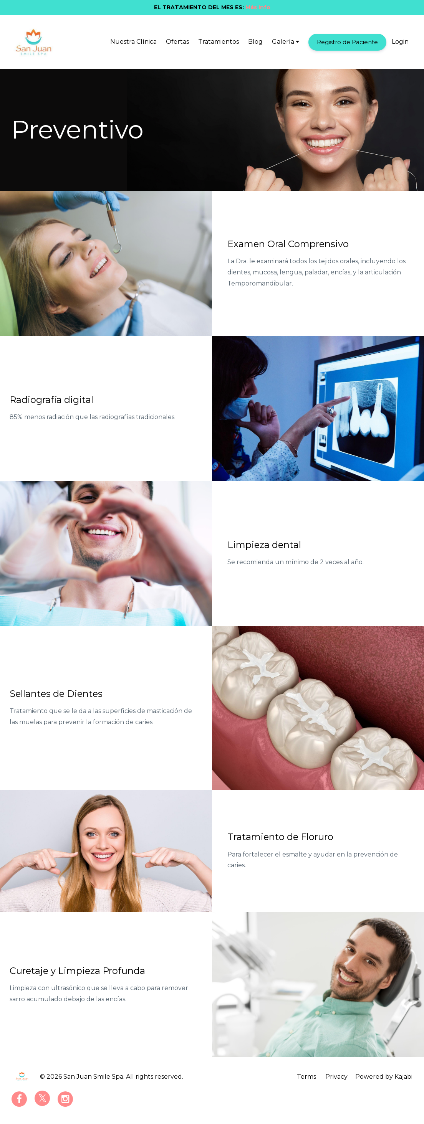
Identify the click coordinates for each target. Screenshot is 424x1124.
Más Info (257, 7)
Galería (285, 41)
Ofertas (177, 41)
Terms (306, 1076)
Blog (255, 41)
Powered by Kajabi (383, 1076)
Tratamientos (218, 41)
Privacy (336, 1076)
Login (400, 41)
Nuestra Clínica (133, 41)
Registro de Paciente (347, 42)
